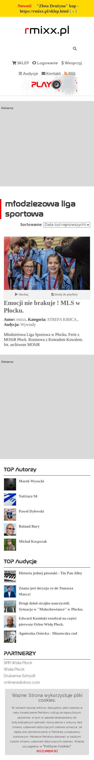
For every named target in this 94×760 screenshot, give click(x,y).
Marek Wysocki (31, 481)
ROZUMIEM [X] (47, 751)
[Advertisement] (47, 153)
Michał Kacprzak (33, 541)
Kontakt (51, 73)
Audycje (28, 73)
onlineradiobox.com (22, 682)
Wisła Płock (14, 669)
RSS (69, 73)
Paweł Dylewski (31, 511)
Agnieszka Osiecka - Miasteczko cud (48, 633)
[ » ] (73, 11)
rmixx (21, 319)
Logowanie (45, 63)
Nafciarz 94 (28, 496)
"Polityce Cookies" (57, 746)
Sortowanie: (31, 224)
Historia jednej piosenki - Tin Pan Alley (50, 573)
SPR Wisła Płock (18, 663)
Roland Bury (29, 526)
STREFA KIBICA (61, 319)
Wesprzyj (71, 63)
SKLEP (20, 63)
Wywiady (28, 324)
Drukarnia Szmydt (19, 676)
